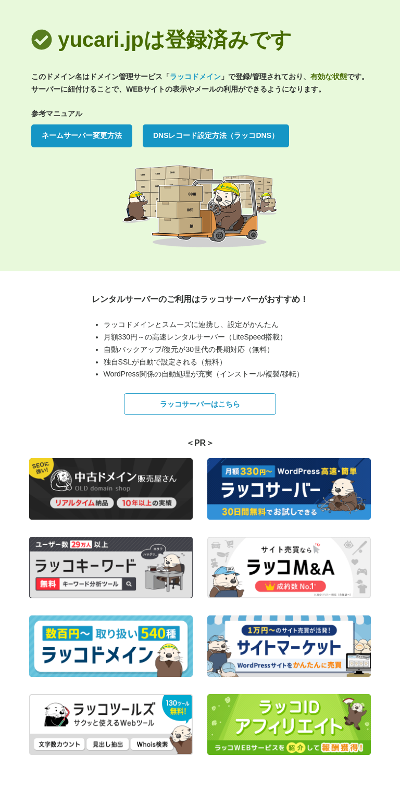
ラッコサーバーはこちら (200, 404)
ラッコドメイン (195, 76)
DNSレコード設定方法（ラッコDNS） (216, 135)
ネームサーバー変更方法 (82, 135)
